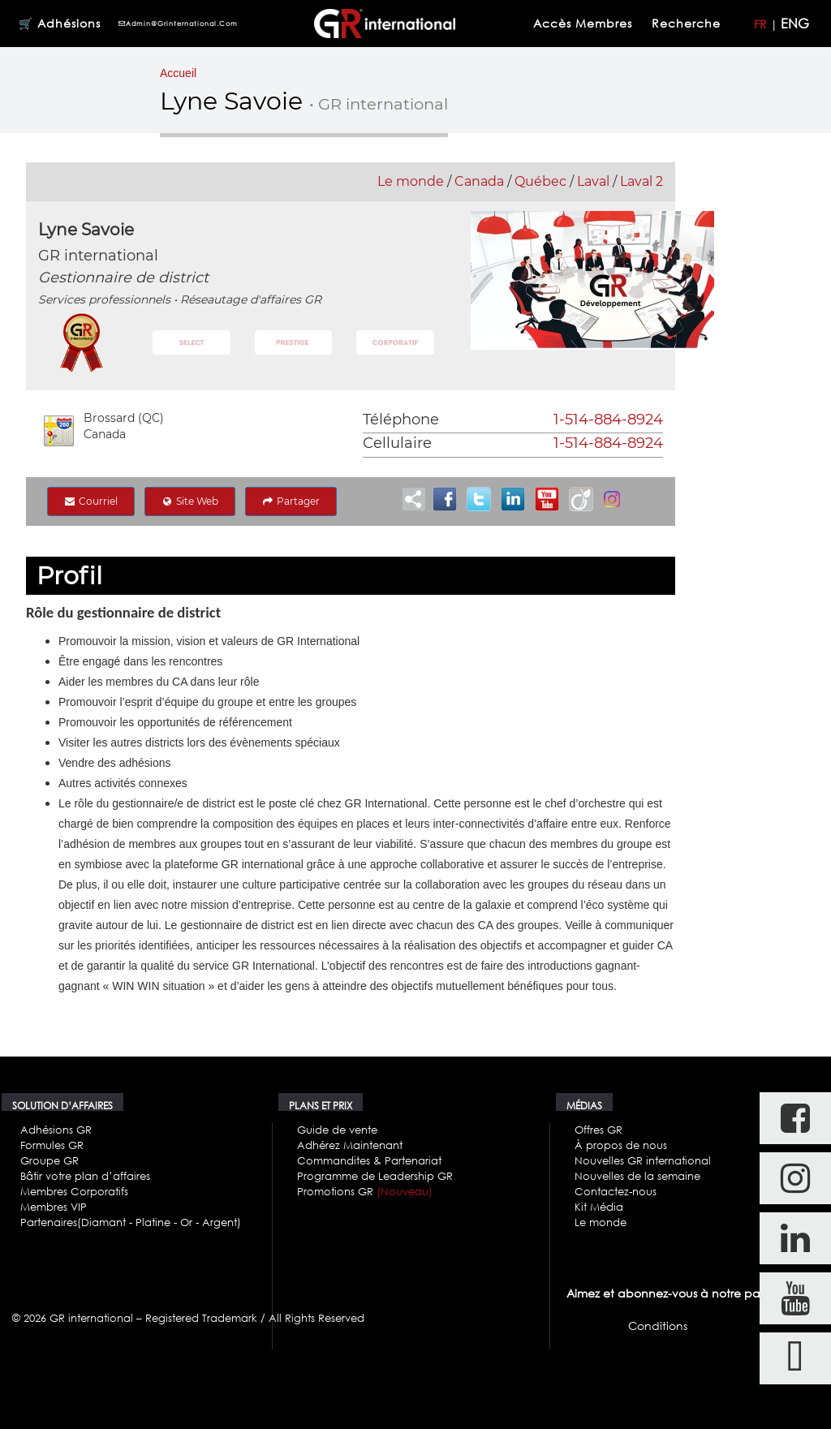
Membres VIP (53, 1206)
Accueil (178, 73)
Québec (540, 181)
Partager (291, 501)
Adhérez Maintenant (350, 1144)
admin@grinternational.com (178, 23)
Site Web (189, 501)
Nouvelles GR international (643, 1160)
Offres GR (598, 1129)
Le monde (410, 181)
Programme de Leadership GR (375, 1175)
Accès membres (582, 23)
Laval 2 (641, 181)
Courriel (91, 501)
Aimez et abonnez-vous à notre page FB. (680, 1293)
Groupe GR (49, 1160)
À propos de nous (621, 1144)
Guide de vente (337, 1129)
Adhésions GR (56, 1129)
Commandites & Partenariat (369, 1160)
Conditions (657, 1325)
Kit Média (599, 1206)
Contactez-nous (616, 1191)
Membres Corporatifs (74, 1191)
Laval (593, 181)
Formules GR (52, 1144)
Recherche (688, 23)
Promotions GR (365, 1191)
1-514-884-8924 (608, 419)
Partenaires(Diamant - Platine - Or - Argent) (130, 1222)
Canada (479, 181)
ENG (795, 23)
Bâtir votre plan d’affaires (85, 1175)
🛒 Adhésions (60, 23)
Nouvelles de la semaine (637, 1175)
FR (760, 24)
